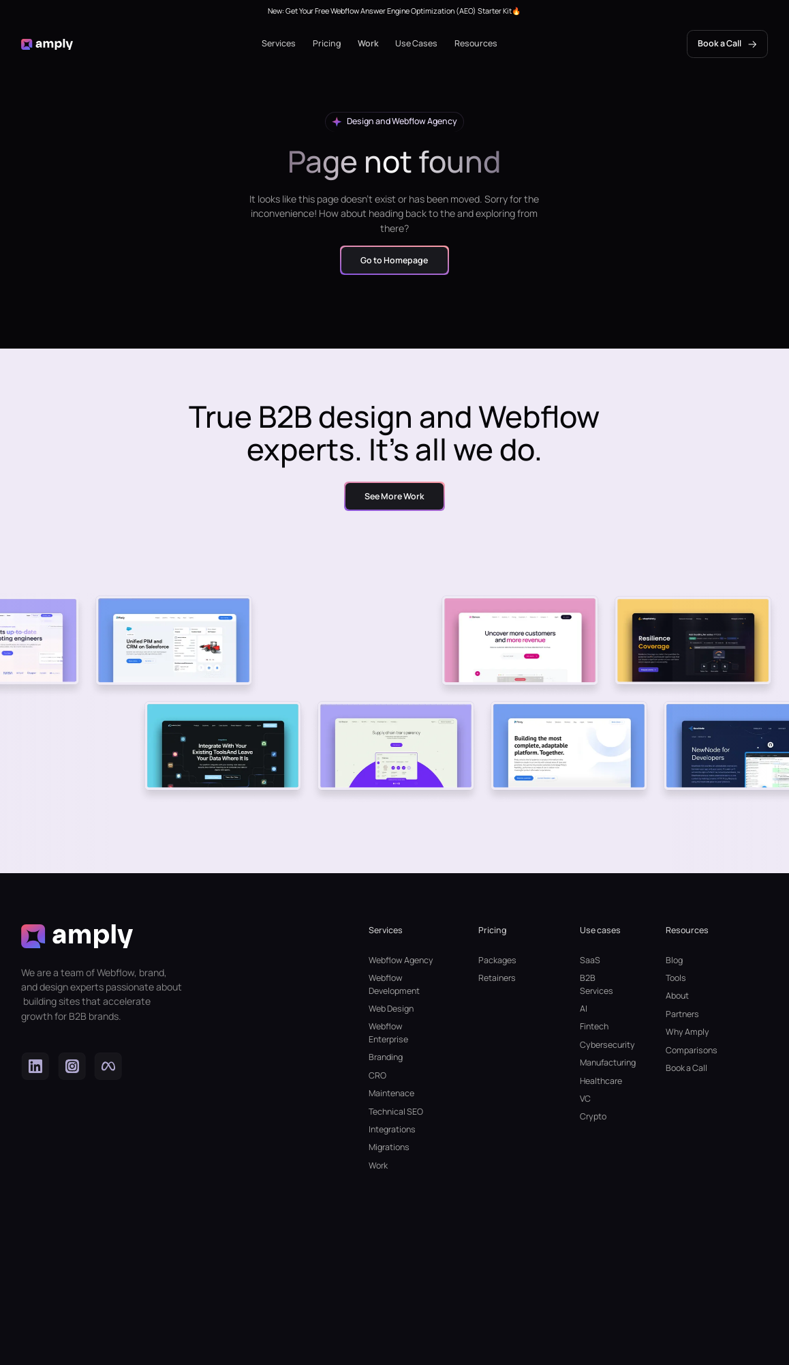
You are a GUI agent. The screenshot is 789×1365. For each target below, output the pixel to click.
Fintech (594, 1026)
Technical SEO (396, 1111)
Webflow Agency (401, 960)
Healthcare (601, 1081)
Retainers (497, 978)
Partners (682, 1014)
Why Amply (687, 1032)
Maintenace (391, 1093)
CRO (377, 1075)
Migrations (389, 1147)
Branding (386, 1057)
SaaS (590, 960)
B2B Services (596, 984)
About (677, 995)
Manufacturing (601, 1062)
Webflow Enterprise (388, 1033)
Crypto (593, 1116)
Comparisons (691, 1050)
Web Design (391, 1008)
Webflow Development (394, 984)
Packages (497, 960)
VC (585, 1098)
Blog (674, 960)
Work (368, 43)
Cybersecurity (601, 1045)
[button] (279, 44)
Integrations (392, 1129)
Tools (676, 978)
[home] (46, 44)
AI (583, 1008)
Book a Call (686, 1068)
